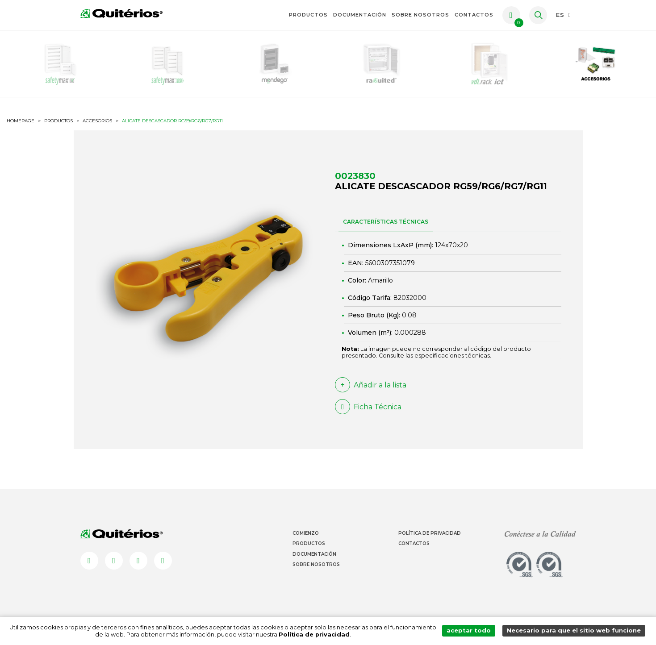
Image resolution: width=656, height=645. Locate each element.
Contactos (474, 15)
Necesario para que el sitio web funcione (574, 631)
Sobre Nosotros (420, 15)
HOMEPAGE (20, 121)
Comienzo (305, 533)
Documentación (359, 15)
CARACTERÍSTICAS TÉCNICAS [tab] (385, 221)
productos (58, 121)
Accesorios (97, 121)
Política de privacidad (315, 634)
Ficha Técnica (368, 406)
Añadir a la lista (370, 384)
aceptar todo (470, 631)
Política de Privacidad (429, 533)
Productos (308, 15)
